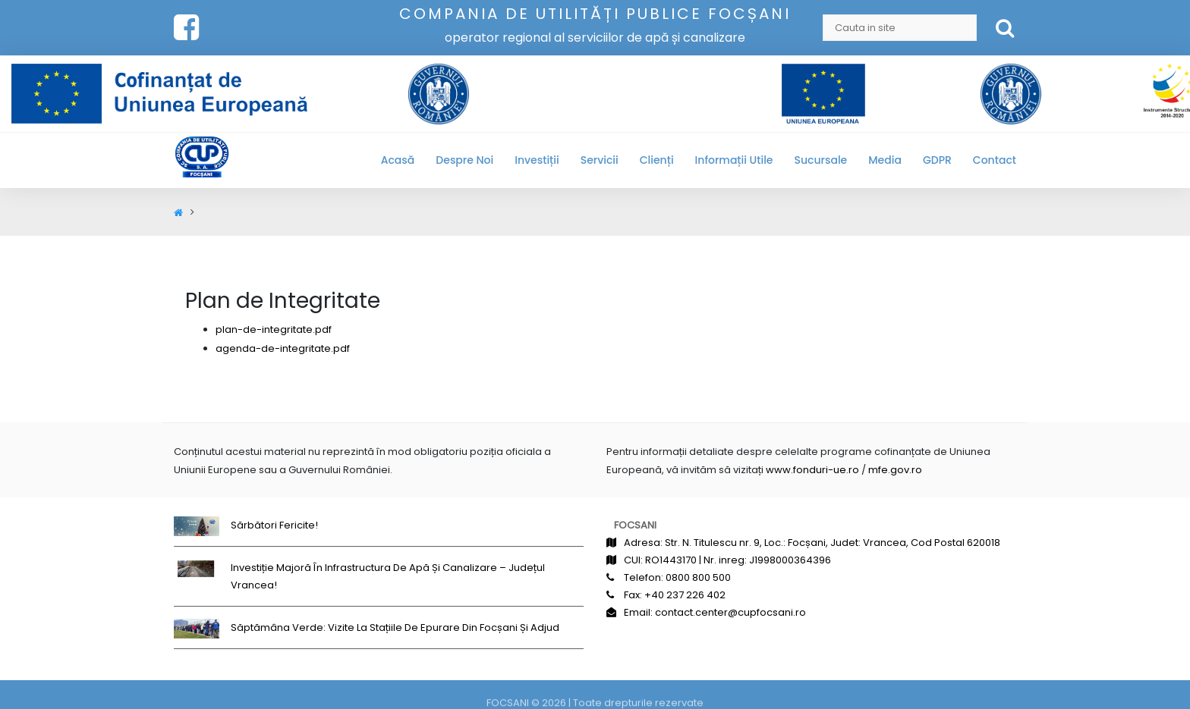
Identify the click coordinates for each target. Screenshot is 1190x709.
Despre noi (464, 160)
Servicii (600, 160)
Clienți (657, 160)
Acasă (398, 160)
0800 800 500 (698, 577)
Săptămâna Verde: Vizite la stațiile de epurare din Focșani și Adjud (395, 627)
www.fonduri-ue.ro (812, 470)
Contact (994, 160)
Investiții (537, 160)
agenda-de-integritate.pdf (283, 348)
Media (885, 160)
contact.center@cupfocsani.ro (730, 612)
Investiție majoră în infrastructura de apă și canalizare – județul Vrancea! (388, 576)
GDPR (937, 160)
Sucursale (821, 160)
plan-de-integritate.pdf (274, 329)
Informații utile (734, 160)
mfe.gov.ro (895, 470)
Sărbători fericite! (274, 525)
